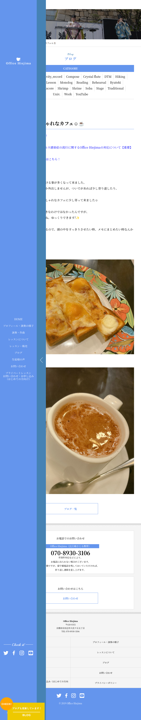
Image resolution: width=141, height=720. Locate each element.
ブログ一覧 (70, 509)
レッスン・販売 (18, 346)
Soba (88, 88)
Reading (82, 82)
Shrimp (63, 88)
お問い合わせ (18, 366)
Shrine (77, 88)
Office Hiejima (90, 147)
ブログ (18, 352)
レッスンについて (18, 339)
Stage (100, 88)
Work (68, 94)
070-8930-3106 (70, 553)
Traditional (116, 88)
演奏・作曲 (18, 332)
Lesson (51, 82)
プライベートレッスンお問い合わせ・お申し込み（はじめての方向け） (18, 376)
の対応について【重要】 (116, 147)
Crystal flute (92, 76)
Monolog (66, 82)
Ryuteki (115, 82)
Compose (72, 76)
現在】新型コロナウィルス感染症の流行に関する (47, 147)
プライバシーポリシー (106, 682)
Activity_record (51, 76)
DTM (107, 76)
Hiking (120, 76)
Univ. (56, 94)
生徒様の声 (18, 359)
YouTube (82, 94)
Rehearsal (99, 82)
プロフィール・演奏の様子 (18, 326)
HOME (18, 319)
